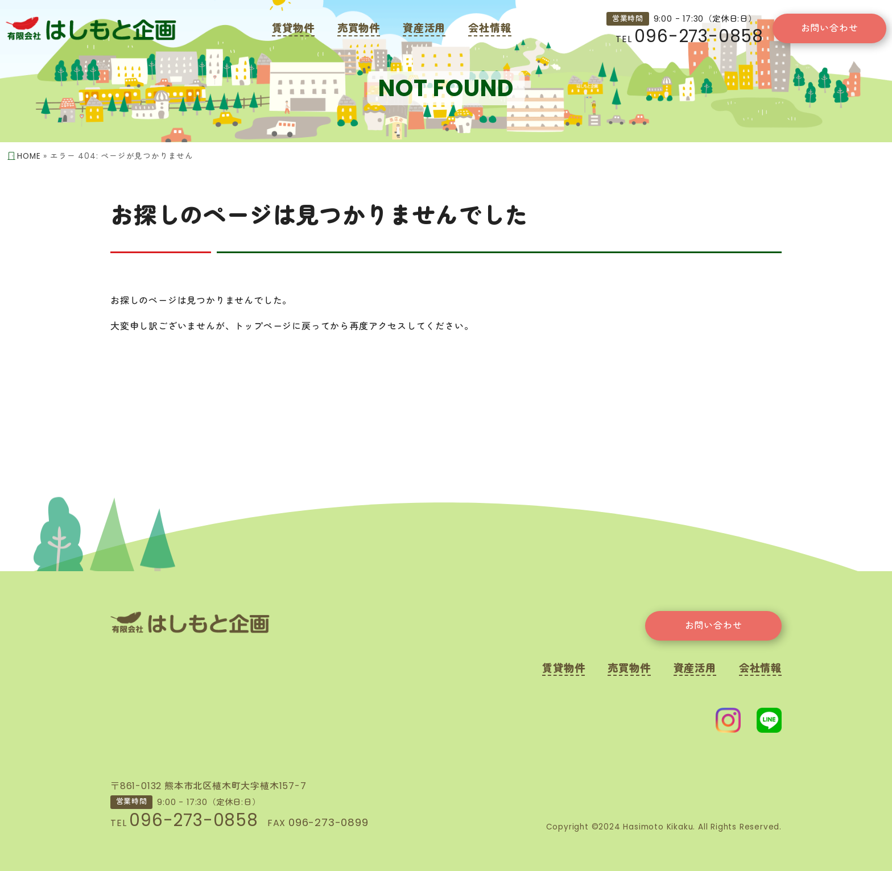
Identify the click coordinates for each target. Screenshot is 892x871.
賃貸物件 (293, 28)
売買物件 (358, 28)
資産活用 (424, 28)
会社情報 (489, 28)
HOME (28, 156)
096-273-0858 (698, 36)
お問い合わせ (829, 28)
